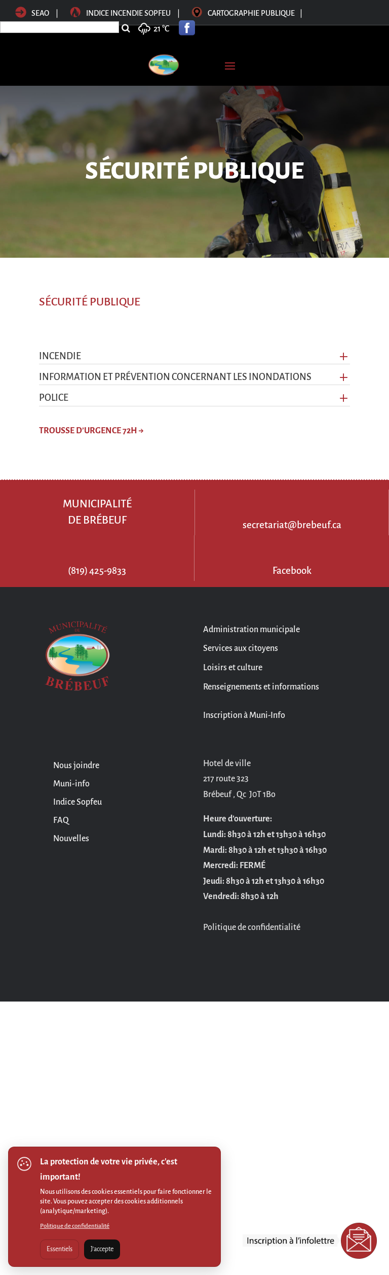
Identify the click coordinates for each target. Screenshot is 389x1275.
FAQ (61, 820)
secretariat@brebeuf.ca (292, 525)
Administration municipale (251, 629)
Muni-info (71, 783)
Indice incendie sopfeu (125, 13)
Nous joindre (76, 765)
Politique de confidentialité (74, 1226)
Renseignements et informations (261, 687)
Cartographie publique (246, 13)
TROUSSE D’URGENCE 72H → (91, 430)
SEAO (32, 13)
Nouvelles (71, 838)
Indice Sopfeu (77, 802)
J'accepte (102, 1249)
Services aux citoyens (240, 648)
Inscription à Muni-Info (244, 715)
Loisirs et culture (232, 667)
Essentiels (59, 1249)
